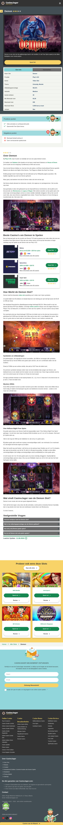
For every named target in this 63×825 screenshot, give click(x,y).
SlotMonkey (51, 723)
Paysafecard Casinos (22, 733)
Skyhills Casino (52, 733)
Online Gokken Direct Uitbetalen (7, 741)
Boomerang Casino (53, 731)
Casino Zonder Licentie (8, 723)
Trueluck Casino (52, 741)
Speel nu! (15, 595)
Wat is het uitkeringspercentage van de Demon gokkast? (21, 524)
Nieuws (6, 764)
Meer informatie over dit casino (29, 255)
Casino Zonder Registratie (6, 732)
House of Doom (52, 162)
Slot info (18, 70)
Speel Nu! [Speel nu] (33, 62)
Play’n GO (8, 159)
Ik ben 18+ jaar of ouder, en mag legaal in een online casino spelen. (31, 690)
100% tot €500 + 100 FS (27, 265)
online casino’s (34, 306)
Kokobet (50, 726)
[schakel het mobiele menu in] (59, 3)
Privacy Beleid (8, 774)
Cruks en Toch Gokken (8, 749)
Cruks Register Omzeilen (8, 752)
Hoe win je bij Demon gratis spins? (15, 528)
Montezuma (16, 191)
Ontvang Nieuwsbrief (31, 685)
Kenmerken (47, 70)
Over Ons (6, 762)
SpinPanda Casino (52, 743)
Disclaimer (7, 772)
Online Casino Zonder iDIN (7, 736)
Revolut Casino (21, 739)
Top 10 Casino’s (6, 721)
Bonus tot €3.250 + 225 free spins (30, 250)
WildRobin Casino (52, 721)
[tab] (31, 519)
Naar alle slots (30, 568)
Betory (22, 248)
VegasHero (51, 728)
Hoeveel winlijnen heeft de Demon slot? (16, 519)
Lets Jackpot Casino (53, 736)
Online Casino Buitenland (8, 726)
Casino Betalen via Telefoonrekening (22, 727)
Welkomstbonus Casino (39, 721)
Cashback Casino (37, 726)
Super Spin (23, 277)
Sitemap (6, 776)
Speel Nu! (51, 250)
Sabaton (15, 162)
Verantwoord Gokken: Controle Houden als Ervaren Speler (20, 769)
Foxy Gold (50, 738)
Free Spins (35, 723)
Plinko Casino (5, 747)
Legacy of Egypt (27, 191)
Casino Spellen (6, 744)
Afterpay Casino (21, 731)
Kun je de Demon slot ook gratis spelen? (16, 533)
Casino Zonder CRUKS (8, 728)
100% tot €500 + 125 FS (27, 280)
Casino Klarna (21, 736)
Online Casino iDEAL (22, 724)
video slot (22, 295)
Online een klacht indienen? (9, 814)
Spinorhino (23, 263)
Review (15, 600)
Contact (6, 767)
